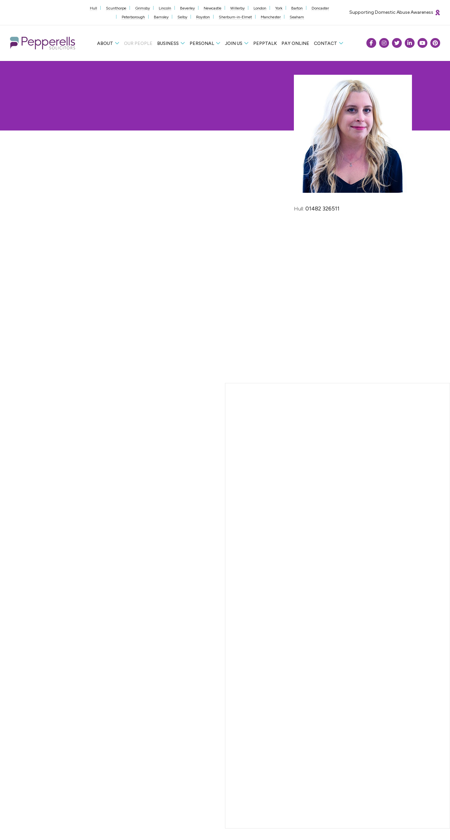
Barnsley (161, 17)
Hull (93, 8)
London (260, 8)
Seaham (297, 17)
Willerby (237, 8)
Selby (182, 17)
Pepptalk (265, 43)
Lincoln (165, 8)
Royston (203, 17)
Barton (297, 8)
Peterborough (133, 17)
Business (168, 43)
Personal (202, 43)
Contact (325, 43)
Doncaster (320, 8)
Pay (295, 43)
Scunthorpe (116, 8)
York (278, 8)
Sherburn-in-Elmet (235, 17)
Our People (138, 43)
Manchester (271, 17)
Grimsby (142, 8)
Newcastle (212, 8)
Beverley (187, 8)
